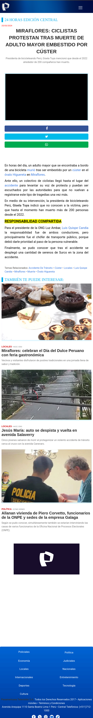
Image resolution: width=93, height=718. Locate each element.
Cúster (58, 267)
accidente (11, 185)
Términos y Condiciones (52, 703)
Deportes (24, 685)
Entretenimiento (69, 677)
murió (31, 170)
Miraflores (38, 174)
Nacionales (68, 668)
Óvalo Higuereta (46, 271)
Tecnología (69, 685)
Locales (68, 267)
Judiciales (69, 660)
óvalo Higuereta (15, 174)
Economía (24, 660)
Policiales (24, 651)
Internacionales (24, 677)
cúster (76, 170)
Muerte (31, 271)
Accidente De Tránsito (41, 267)
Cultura (24, 693)
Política (69, 652)
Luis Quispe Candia (75, 228)
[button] (80, 7)
